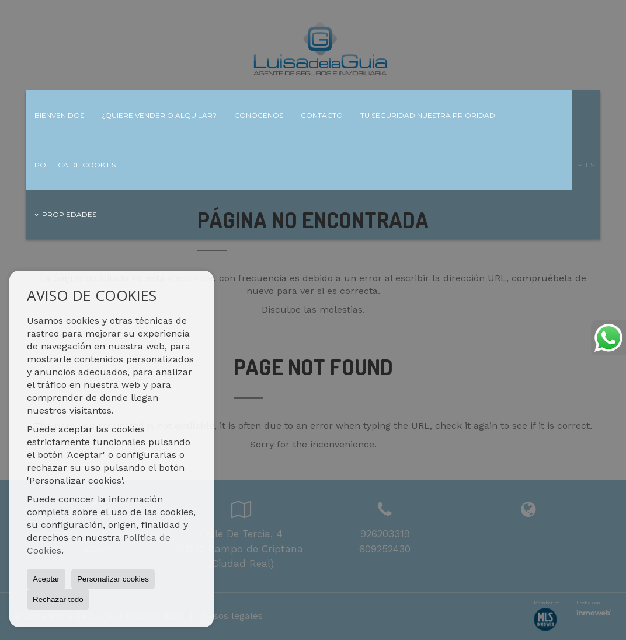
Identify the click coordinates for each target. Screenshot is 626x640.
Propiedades (65, 214)
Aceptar (46, 579)
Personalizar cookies (113, 579)
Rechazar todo (58, 599)
